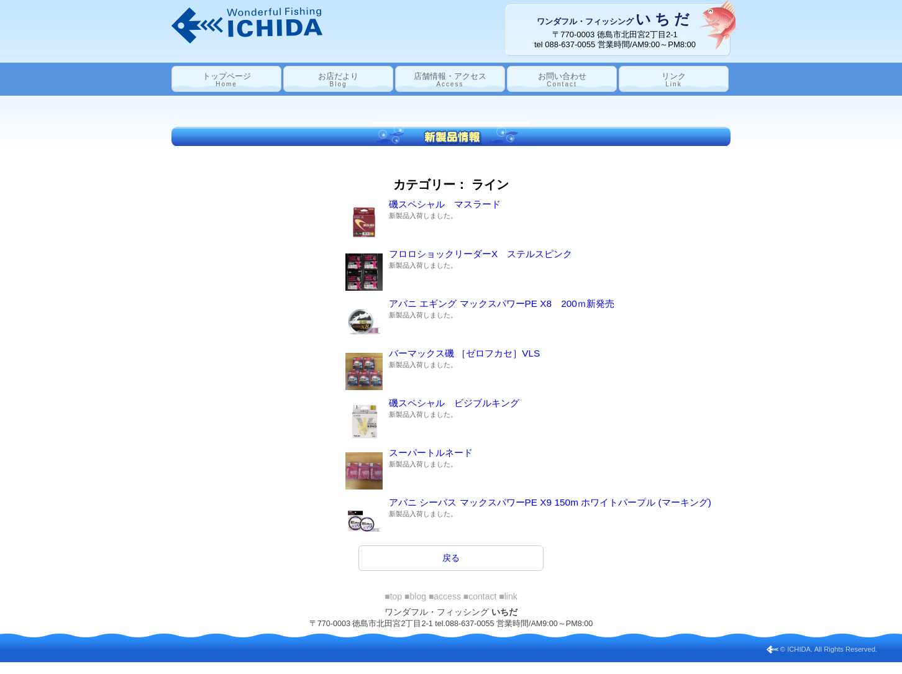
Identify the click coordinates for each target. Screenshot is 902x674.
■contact (480, 596)
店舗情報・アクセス (450, 79)
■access (445, 596)
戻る (451, 558)
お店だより (338, 79)
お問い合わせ (562, 79)
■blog (415, 596)
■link (508, 596)
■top (393, 596)
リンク (674, 79)
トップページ (227, 79)
